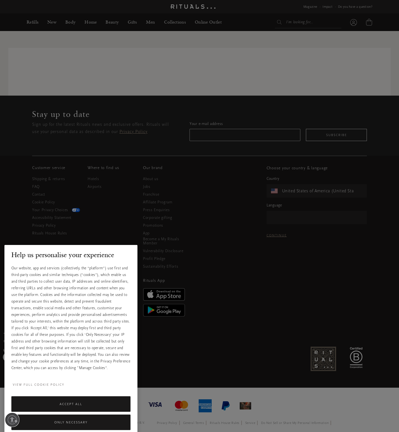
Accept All (71, 417)
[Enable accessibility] (12, 419)
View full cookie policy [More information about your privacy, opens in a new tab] (38, 397)
